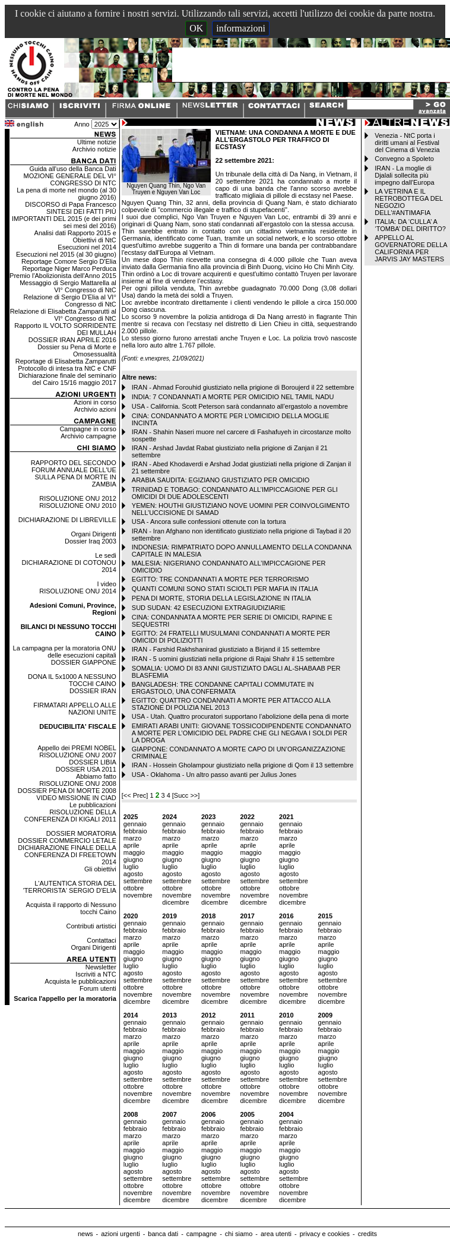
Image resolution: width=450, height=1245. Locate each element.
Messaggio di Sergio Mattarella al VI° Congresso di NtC (68, 286)
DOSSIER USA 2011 (86, 769)
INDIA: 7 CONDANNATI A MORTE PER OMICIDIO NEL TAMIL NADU (233, 396)
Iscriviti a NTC (95, 974)
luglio (131, 866)
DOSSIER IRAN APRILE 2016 (72, 339)
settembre (138, 880)
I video (106, 583)
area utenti (276, 1233)
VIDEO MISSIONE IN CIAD (76, 797)
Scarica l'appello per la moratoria (65, 998)
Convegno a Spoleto (404, 158)
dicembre (175, 902)
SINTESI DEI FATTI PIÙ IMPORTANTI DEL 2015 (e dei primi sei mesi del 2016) (64, 218)
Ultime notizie (96, 142)
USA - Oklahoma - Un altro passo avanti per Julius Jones (214, 774)
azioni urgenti (120, 1233)
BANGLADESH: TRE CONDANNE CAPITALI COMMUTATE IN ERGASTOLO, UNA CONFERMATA (223, 688)
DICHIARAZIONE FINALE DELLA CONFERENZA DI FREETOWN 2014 (67, 854)
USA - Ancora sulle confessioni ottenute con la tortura (209, 521)
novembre (138, 895)
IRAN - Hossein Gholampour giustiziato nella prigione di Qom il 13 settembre (243, 765)
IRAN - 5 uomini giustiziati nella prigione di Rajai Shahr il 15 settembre (233, 658)
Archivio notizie (94, 149)
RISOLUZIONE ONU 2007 (77, 755)
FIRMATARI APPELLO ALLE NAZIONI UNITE (74, 709)
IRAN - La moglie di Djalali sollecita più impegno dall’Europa (404, 175)
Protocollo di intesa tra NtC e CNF (67, 368)
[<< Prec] (136, 795)
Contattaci (101, 940)
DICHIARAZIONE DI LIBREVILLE (67, 519)
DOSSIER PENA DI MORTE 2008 (67, 790)
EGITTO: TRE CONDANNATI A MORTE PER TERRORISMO (220, 579)
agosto (133, 873)
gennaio (135, 823)
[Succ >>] (185, 795)
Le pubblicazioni (92, 804)
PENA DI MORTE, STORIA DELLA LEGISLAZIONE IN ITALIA (221, 598)
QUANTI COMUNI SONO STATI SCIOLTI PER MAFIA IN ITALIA (225, 588)
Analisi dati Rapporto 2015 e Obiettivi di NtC (75, 236)
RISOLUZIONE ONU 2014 (77, 591)
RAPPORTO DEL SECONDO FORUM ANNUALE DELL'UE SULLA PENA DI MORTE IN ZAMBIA (73, 473)
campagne (201, 1233)
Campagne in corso (87, 428)
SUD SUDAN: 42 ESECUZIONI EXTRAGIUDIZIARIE (209, 607)
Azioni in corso (95, 402)
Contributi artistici (91, 926)
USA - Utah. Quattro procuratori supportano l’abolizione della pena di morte (240, 716)
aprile (131, 845)
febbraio (135, 831)
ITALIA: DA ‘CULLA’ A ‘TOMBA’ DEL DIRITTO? (410, 225)
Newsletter (100, 967)
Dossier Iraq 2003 (90, 541)
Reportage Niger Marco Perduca (69, 268)
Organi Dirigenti (93, 534)
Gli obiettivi (100, 869)
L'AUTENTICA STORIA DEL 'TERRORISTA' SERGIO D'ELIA (69, 887)
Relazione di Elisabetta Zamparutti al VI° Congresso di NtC (63, 315)
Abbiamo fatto (96, 776)
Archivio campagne (88, 436)
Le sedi (105, 555)
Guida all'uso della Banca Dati (72, 168)
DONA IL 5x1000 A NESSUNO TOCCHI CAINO (72, 680)
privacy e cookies (325, 1233)
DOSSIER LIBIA (92, 762)
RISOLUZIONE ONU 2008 (77, 783)
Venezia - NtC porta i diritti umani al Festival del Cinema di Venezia (407, 142)
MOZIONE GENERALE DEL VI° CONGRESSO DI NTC (70, 179)
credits (367, 1233)
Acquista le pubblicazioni (80, 981)
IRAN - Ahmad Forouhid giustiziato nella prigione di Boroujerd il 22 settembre (243, 387)
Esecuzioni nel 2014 (87, 247)
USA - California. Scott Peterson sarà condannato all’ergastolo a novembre (240, 406)
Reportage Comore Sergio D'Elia (68, 261)
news (85, 1233)
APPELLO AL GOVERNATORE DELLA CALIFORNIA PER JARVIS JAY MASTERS (411, 248)
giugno (133, 859)
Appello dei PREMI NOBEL (76, 747)
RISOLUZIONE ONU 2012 (77, 498)
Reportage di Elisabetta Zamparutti (65, 361)
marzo (132, 838)
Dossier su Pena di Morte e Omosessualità (76, 350)
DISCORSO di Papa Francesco (70, 204)
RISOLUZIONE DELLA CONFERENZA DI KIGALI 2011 (70, 815)
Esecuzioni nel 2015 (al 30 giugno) (66, 254)
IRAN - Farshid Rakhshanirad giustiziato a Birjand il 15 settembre (226, 649)
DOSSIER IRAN (92, 690)
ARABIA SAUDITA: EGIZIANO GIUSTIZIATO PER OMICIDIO (221, 480)
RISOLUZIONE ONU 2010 (77, 505)
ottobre (133, 888)
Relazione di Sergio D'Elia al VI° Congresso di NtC (69, 300)
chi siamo (238, 1233)
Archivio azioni (95, 409)
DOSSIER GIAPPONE (83, 662)
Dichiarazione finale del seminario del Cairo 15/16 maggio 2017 (67, 379)
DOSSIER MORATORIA (81, 833)
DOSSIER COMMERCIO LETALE (67, 840)
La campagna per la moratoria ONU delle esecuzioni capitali (64, 651)
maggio (134, 852)
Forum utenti (98, 988)
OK (196, 28)
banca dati (163, 1233)
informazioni (240, 28)
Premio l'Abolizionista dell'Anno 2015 (62, 275)
